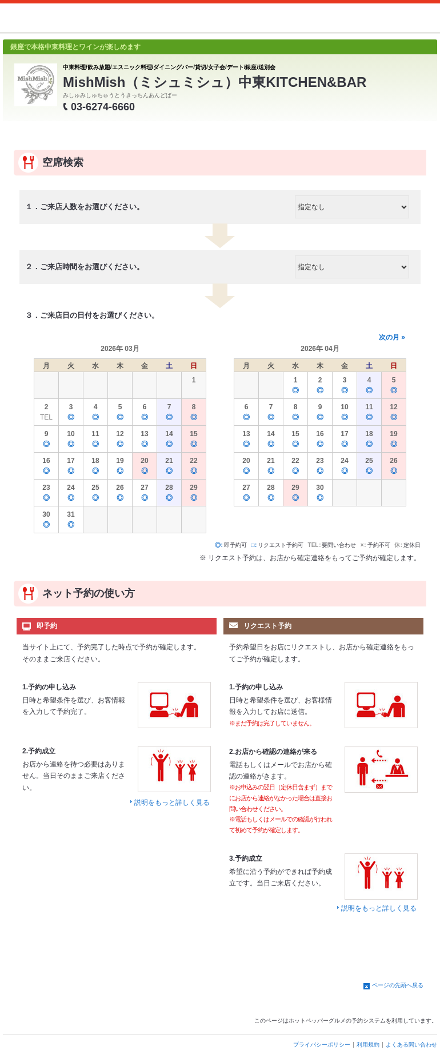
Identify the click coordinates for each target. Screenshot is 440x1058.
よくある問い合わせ (411, 1044)
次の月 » (392, 337)
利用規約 (368, 1044)
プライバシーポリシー (321, 1044)
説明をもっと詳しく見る (172, 803)
